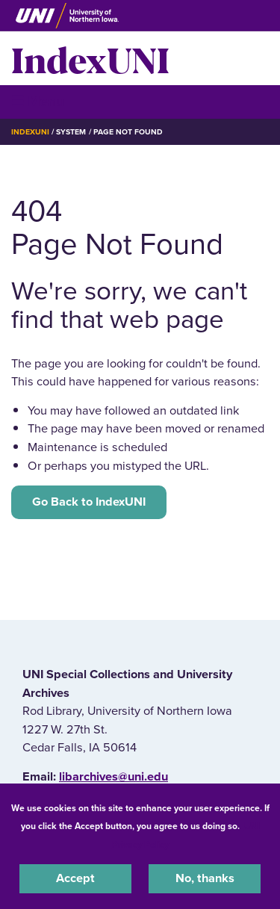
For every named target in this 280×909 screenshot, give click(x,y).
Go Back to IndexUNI (89, 501)
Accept (75, 878)
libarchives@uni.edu (113, 776)
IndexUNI (90, 58)
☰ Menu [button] (37, 101)
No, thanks (204, 878)
